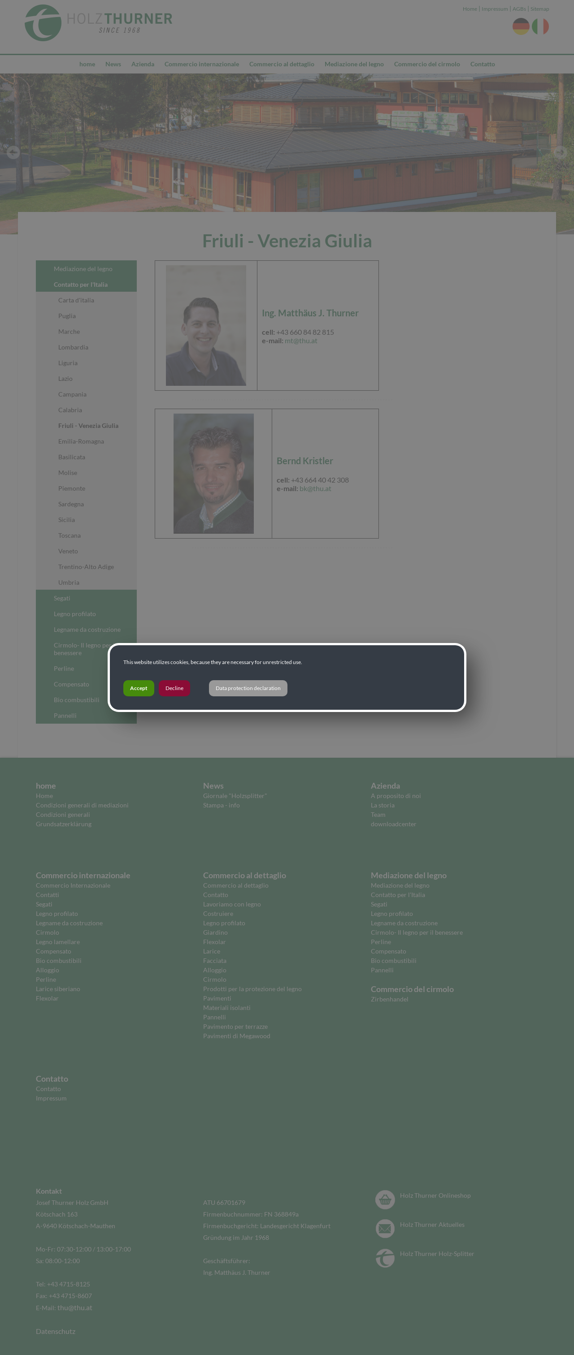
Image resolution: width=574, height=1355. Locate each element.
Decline (174, 688)
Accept (139, 688)
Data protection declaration (248, 688)
